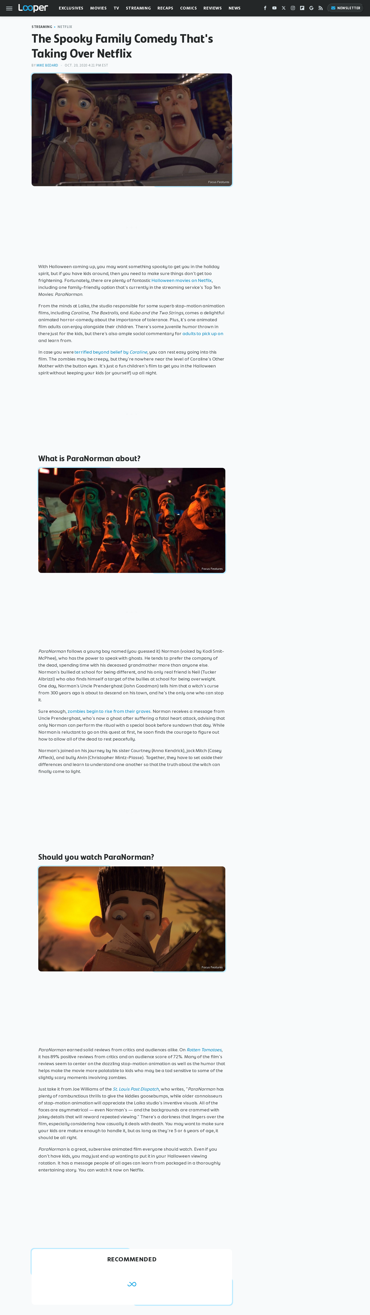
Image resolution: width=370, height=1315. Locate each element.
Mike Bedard (47, 65)
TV (116, 8)
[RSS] (320, 9)
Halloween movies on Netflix (181, 280)
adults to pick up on (202, 333)
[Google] (311, 9)
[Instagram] (292, 9)
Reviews (212, 8)
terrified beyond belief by (101, 352)
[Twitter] (283, 9)
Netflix (65, 27)
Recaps (165, 8)
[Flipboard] (302, 9)
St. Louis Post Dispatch (136, 1089)
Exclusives (71, 8)
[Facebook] (265, 9)
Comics (188, 8)
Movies (98, 8)
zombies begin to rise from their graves (109, 711)
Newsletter (345, 8)
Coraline (138, 352)
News (235, 8)
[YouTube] (274, 9)
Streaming (138, 8)
